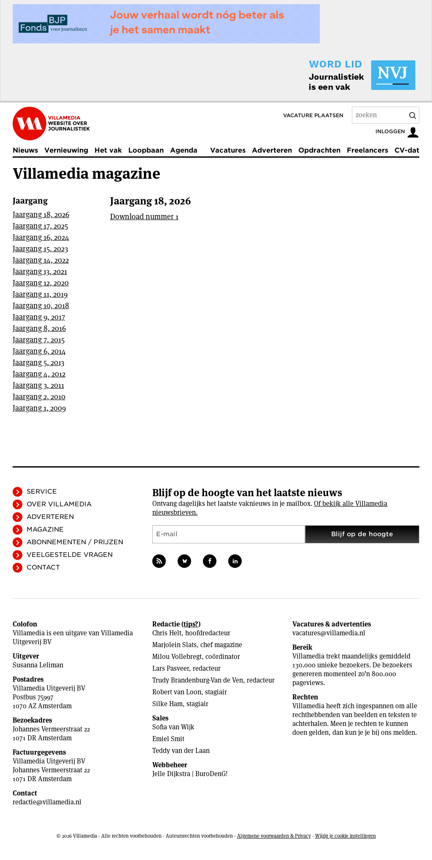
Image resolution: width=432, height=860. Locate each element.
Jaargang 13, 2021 (40, 271)
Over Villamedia (59, 504)
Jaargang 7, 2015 (39, 339)
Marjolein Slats (174, 644)
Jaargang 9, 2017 (39, 317)
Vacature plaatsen (313, 115)
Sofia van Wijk (173, 727)
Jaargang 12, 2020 (41, 283)
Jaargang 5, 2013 (38, 362)
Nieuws (25, 150)
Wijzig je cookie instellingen (345, 836)
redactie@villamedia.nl (47, 802)
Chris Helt (166, 633)
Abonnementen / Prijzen (75, 542)
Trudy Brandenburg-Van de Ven (197, 680)
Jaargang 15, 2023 (40, 248)
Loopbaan (146, 150)
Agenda (183, 150)
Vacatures (228, 150)
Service (42, 491)
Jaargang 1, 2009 (39, 408)
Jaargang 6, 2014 (39, 351)
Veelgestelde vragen (70, 555)
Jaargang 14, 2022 (41, 260)
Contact (43, 567)
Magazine (45, 529)
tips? (191, 624)
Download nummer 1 (144, 216)
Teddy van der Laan (181, 750)
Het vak (108, 150)
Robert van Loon (176, 692)
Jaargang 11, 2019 (40, 294)
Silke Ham (167, 703)
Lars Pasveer (170, 668)
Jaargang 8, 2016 (39, 328)
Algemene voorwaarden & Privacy (274, 836)
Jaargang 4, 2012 (39, 374)
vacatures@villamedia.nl (328, 633)
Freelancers (367, 150)
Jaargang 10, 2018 (41, 305)
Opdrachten (319, 150)
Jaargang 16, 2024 (41, 237)
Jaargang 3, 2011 (38, 385)
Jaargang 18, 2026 (41, 214)
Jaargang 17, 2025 (40, 226)
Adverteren (272, 150)
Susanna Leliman (38, 665)
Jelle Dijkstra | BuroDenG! (190, 773)
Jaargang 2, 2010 (39, 396)
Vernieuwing (66, 150)
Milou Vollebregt (177, 656)
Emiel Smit (168, 738)
